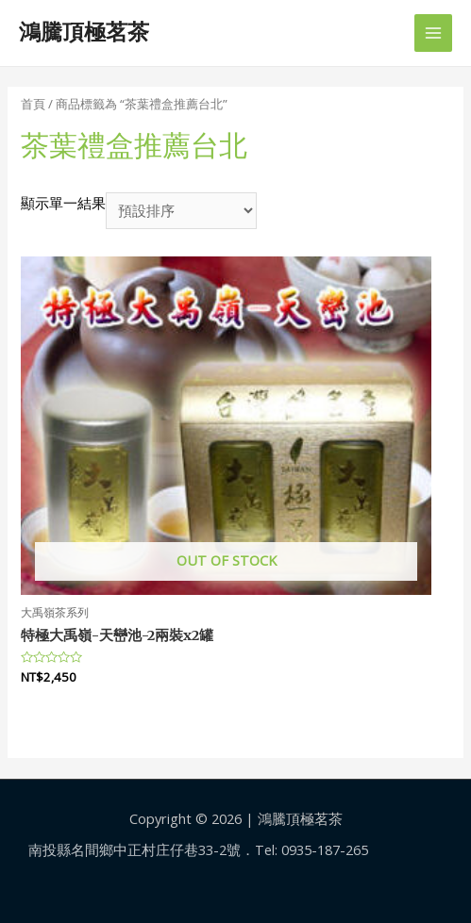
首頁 (33, 103)
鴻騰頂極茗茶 (84, 32)
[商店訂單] (181, 210)
